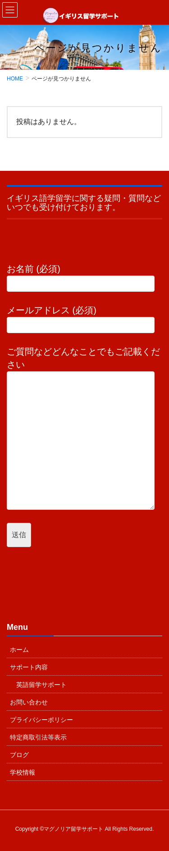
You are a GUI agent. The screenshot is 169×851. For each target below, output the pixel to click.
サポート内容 (29, 667)
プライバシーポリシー (41, 719)
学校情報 (22, 772)
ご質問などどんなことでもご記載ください (84, 428)
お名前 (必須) (84, 278)
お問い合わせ (29, 702)
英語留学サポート (41, 684)
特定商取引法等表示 (38, 737)
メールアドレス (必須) (84, 319)
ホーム (19, 649)
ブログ (19, 754)
